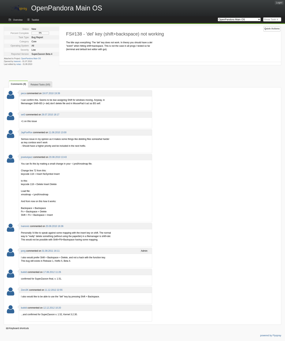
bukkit (24, 272)
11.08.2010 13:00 (57, 132)
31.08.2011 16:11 (50, 251)
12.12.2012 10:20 (52, 307)
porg (23, 251)
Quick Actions (271, 28)
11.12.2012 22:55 (53, 290)
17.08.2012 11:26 (52, 272)
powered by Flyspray (270, 335)
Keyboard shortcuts (17, 328)
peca (23, 93)
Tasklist (35, 20)
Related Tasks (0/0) (40, 84)
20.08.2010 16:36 (54, 226)
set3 (23, 114)
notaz (18, 64)
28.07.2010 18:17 (50, 114)
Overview (18, 20)
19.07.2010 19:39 (51, 93)
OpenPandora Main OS (31, 58)
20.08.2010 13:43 (58, 157)
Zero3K (24, 290)
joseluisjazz (26, 157)
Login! (279, 2)
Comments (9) (18, 84)
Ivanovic (17, 61)
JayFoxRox (26, 132)
